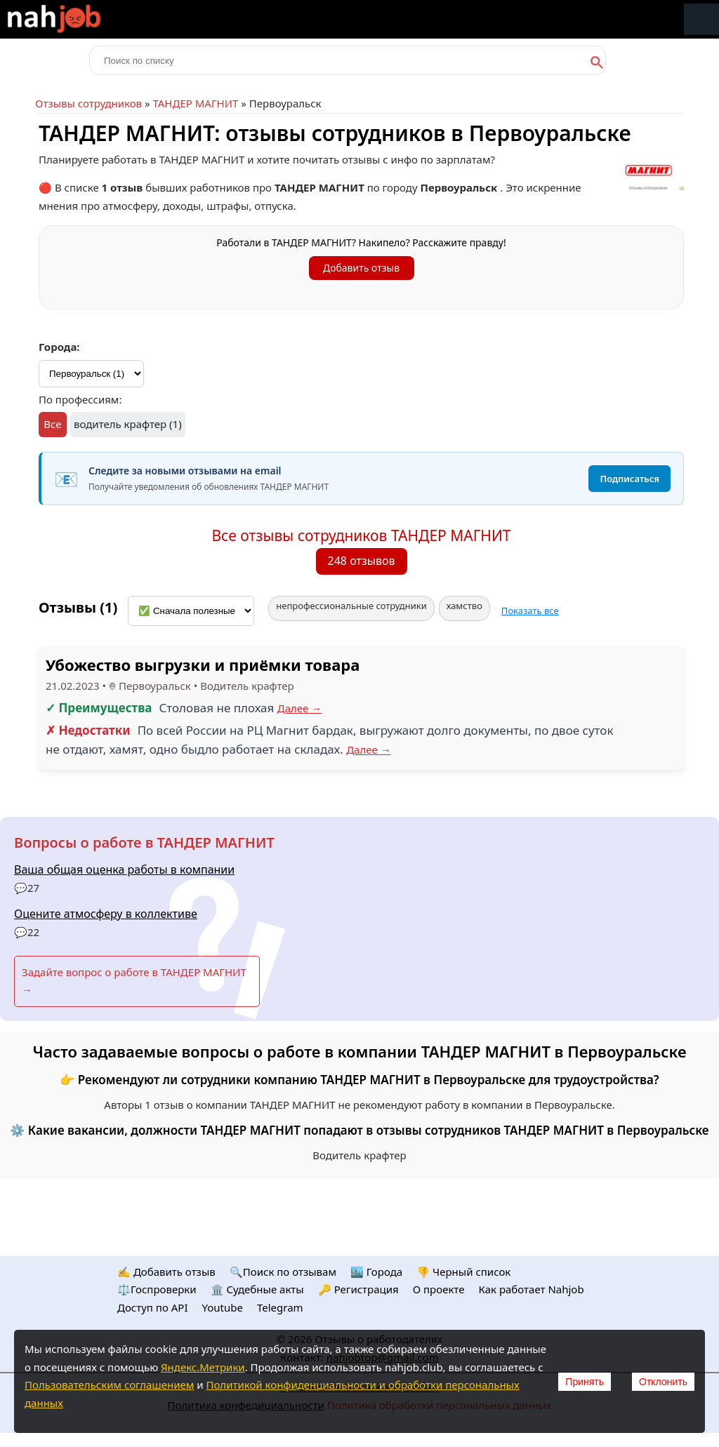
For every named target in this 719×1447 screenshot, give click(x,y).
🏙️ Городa (376, 1272)
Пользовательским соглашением (109, 1385)
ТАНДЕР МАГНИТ (195, 103)
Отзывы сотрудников (88, 103)
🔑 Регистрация (358, 1289)
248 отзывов (361, 560)
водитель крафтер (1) (128, 424)
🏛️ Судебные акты (257, 1289)
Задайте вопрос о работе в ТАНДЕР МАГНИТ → (134, 981)
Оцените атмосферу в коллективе (105, 913)
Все (52, 424)
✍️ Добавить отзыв (166, 1272)
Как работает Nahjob (530, 1289)
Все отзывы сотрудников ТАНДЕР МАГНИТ (360, 535)
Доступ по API (152, 1307)
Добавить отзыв (361, 267)
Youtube (222, 1307)
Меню (701, 19)
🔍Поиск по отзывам (283, 1272)
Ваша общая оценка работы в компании (124, 869)
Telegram (280, 1307)
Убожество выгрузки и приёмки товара (203, 664)
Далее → (299, 708)
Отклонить (663, 1381)
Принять (584, 1381)
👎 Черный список (463, 1272)
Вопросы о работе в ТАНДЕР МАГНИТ (144, 842)
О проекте (439, 1289)
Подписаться (629, 478)
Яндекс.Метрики (203, 1367)
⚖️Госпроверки (157, 1289)
